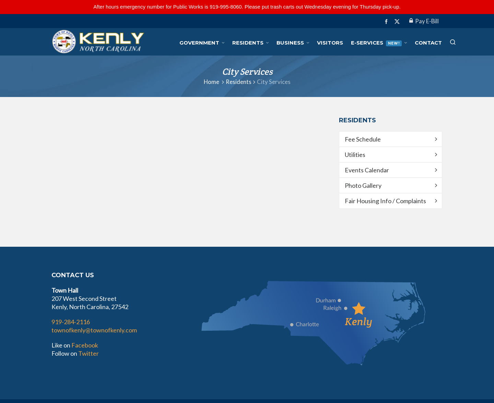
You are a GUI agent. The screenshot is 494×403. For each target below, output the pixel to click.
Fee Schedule (363, 139)
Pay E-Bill (424, 21)
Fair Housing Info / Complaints (385, 201)
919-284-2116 (70, 322)
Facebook (84, 345)
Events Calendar (367, 170)
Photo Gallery (363, 185)
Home (211, 81)
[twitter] (398, 22)
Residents (238, 81)
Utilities (355, 154)
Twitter (88, 353)
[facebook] (387, 21)
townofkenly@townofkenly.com (94, 330)
